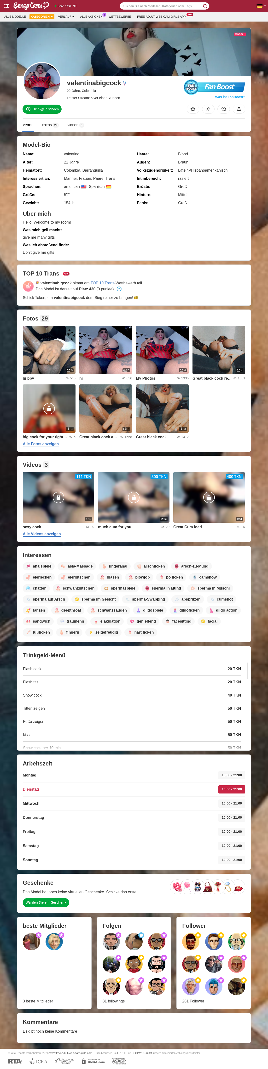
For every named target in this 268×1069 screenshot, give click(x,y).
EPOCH (121, 1053)
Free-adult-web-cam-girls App (162, 16)
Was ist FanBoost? (230, 97)
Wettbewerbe (120, 16)
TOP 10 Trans (102, 283)
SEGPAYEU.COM (142, 1053)
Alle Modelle (15, 16)
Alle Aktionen (92, 16)
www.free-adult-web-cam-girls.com (70, 1052)
